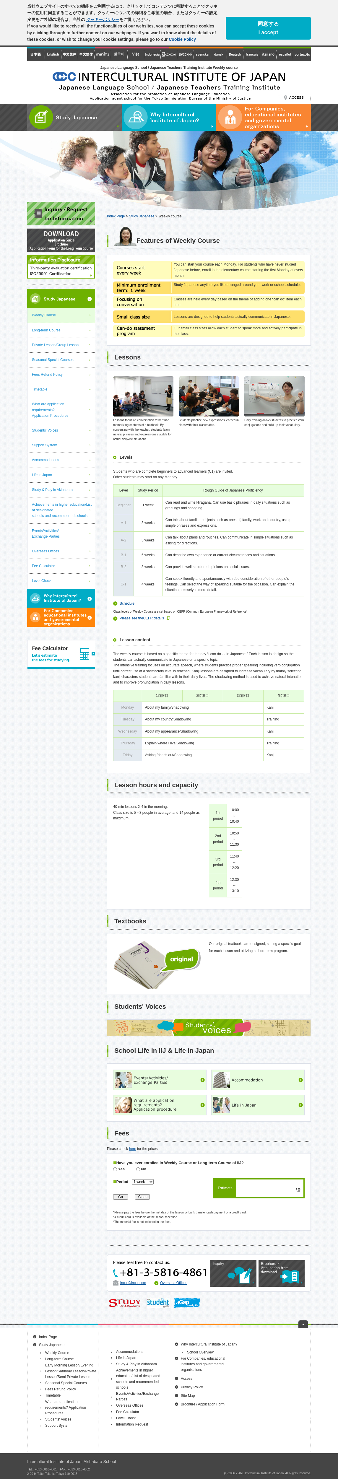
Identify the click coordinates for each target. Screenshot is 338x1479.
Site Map (188, 1396)
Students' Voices (45, 430)
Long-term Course (46, 330)
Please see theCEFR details (142, 618)
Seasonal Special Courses (53, 360)
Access (186, 1379)
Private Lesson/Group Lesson (55, 345)
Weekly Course (44, 315)
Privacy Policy (192, 1387)
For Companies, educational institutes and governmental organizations (203, 1364)
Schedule (127, 603)
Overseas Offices (173, 1283)
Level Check (41, 581)
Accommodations (45, 460)
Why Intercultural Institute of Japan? (209, 1344)
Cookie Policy (182, 39)
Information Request (132, 1424)
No (141, 1169)
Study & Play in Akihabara (52, 490)
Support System (44, 445)
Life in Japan (42, 475)
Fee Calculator (43, 566)
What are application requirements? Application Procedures (50, 409)
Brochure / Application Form (203, 1404)
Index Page (116, 216)
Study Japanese (141, 216)
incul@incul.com (133, 1283)
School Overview (200, 1352)
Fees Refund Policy (47, 374)
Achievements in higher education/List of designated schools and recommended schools (62, 510)
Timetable (39, 389)
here (132, 1149)
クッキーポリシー (102, 19)
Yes (119, 1169)
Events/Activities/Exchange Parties (46, 533)
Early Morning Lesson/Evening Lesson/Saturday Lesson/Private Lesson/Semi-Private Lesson (70, 1371)
